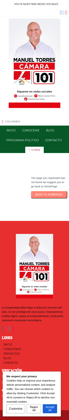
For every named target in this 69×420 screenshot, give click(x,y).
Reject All (34, 409)
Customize (15, 408)
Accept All (50, 409)
